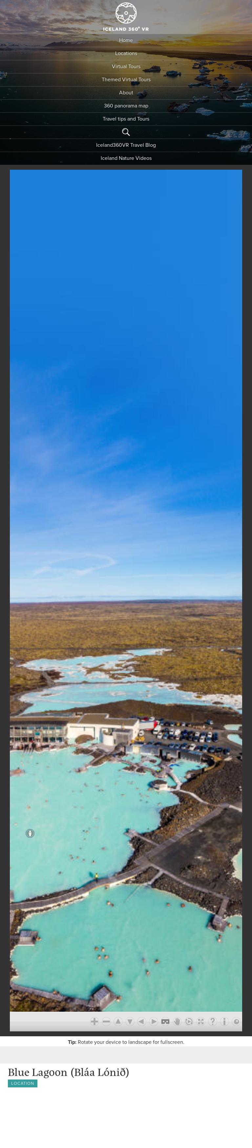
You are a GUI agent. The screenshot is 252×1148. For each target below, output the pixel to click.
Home (126, 40)
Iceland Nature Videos (126, 158)
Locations (126, 53)
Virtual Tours (126, 66)
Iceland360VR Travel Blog (126, 145)
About (126, 92)
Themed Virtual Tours (126, 79)
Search (126, 132)
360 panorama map (126, 106)
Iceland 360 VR (126, 16)
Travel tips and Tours (126, 119)
